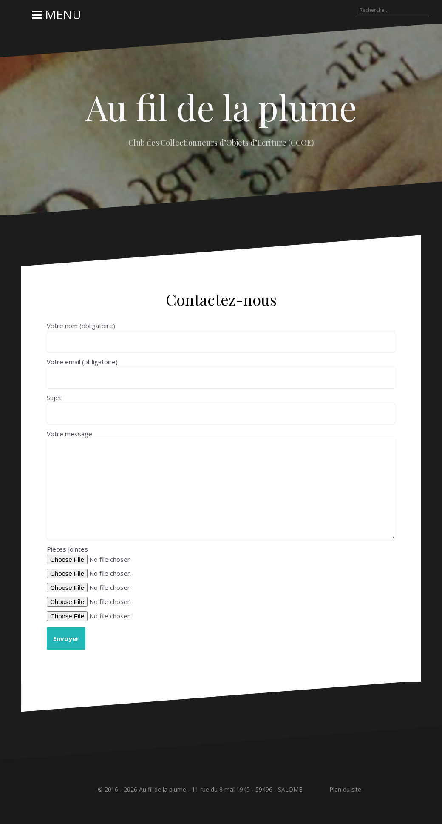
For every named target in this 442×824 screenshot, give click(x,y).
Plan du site (345, 789)
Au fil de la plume (221, 106)
